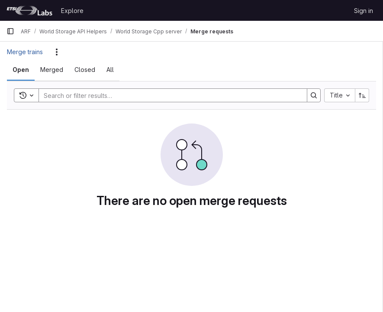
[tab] (21, 70)
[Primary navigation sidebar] (10, 31)
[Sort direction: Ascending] (362, 95)
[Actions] (57, 52)
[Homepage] (29, 10)
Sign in (363, 10)
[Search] (168, 95)
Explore (72, 10)
